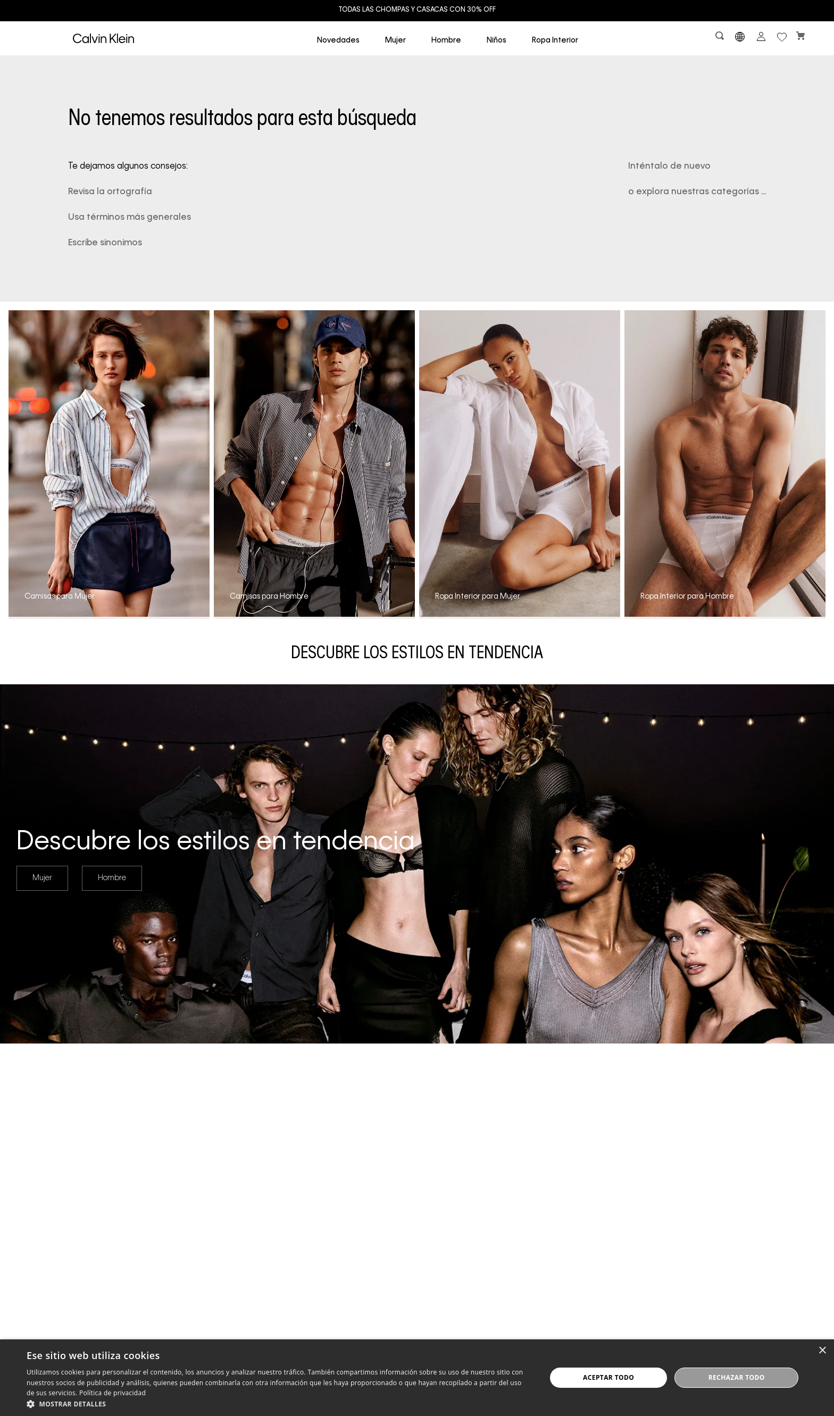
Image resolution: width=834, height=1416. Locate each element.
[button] (720, 38)
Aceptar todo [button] (608, 1377)
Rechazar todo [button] (736, 1377)
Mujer (42, 878)
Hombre (112, 878)
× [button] (822, 1351)
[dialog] (417, 1377)
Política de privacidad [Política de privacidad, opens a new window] (112, 1392)
